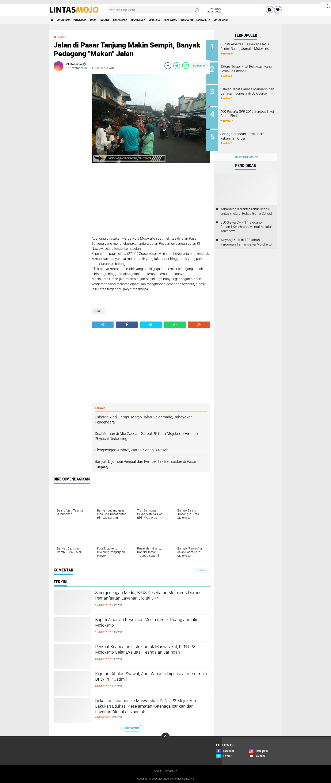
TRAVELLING (198, 20)
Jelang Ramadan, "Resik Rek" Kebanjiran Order (250, 132)
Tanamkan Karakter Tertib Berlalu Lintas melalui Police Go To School (246, 205)
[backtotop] (165, 737)
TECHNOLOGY (158, 20)
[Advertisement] (70, 137)
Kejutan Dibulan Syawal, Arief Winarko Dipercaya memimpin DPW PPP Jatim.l (141, 677)
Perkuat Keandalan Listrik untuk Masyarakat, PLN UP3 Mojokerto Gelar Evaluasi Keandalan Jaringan (149, 654)
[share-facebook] (167, 65)
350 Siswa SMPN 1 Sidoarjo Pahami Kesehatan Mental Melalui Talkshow (246, 220)
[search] (153, 10)
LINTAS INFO (67, 20)
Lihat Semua (131, 728)
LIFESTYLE (178, 20)
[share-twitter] (176, 65)
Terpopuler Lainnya (245, 150)
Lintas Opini (259, 20)
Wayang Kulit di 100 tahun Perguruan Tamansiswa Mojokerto (246, 235)
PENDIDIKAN (87, 20)
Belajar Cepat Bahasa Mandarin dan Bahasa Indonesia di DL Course (246, 91)
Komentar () (200, 65)
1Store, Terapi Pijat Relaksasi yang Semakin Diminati (250, 68)
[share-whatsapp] (185, 65)
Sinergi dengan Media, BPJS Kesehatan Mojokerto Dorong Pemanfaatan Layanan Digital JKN (144, 600)
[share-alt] (103, 324)
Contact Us (171, 771)
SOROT (104, 20)
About (157, 771)
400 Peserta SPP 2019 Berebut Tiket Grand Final (251, 110)
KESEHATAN (217, 20)
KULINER (118, 20)
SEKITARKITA (238, 20)
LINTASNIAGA (137, 20)
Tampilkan (201, 570)
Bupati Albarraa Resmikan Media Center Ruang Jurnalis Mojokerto (150, 623)
